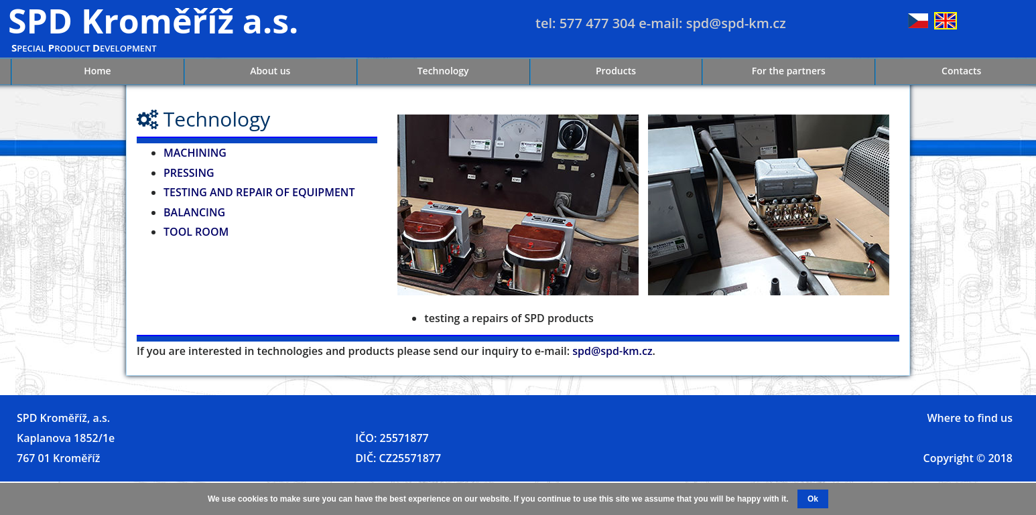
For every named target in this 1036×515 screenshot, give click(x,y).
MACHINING (195, 152)
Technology (443, 70)
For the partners (789, 70)
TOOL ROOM (196, 231)
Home (97, 70)
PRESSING (189, 172)
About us (270, 70)
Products (616, 70)
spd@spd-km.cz (612, 351)
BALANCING (194, 212)
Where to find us (970, 418)
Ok (812, 499)
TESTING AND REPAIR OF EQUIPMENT (259, 192)
